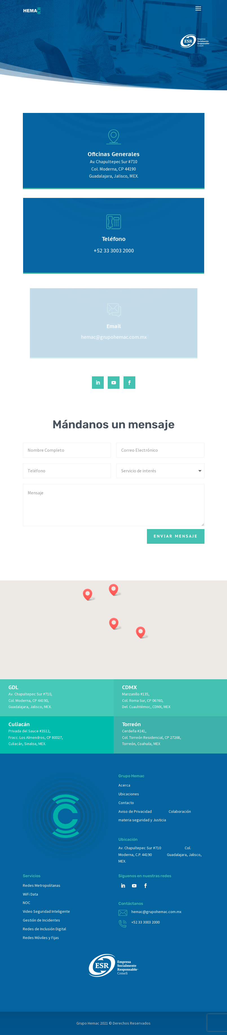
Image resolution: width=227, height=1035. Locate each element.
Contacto (126, 802)
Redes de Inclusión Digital (44, 928)
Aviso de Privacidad (135, 811)
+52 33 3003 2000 (145, 922)
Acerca (124, 785)
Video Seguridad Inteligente (46, 911)
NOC (26, 902)
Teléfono (113, 240)
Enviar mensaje (176, 536)
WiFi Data (30, 894)
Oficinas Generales (114, 155)
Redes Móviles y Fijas (41, 937)
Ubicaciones (128, 793)
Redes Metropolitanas (41, 885)
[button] (115, 624)
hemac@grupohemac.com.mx (156, 911)
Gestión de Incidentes (41, 920)
